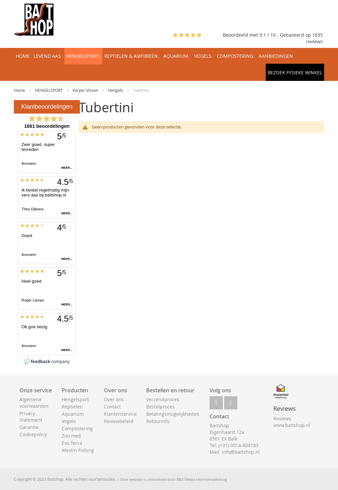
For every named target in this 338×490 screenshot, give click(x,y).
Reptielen (72, 406)
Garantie (29, 427)
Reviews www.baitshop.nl (291, 421)
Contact (112, 406)
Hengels (116, 90)
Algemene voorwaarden (34, 402)
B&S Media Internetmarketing (202, 479)
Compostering (77, 428)
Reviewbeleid (118, 421)
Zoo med (71, 436)
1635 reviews (314, 38)
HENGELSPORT (49, 90)
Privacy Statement (30, 416)
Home (20, 90)
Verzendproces (162, 399)
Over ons (114, 399)
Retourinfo (158, 421)
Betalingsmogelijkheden (172, 414)
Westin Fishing (78, 450)
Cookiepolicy (33, 434)
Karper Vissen (86, 90)
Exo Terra (72, 443)
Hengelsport (75, 399)
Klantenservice (120, 414)
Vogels (69, 421)
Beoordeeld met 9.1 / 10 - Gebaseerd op (267, 35)
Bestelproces (160, 406)
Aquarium (73, 414)
